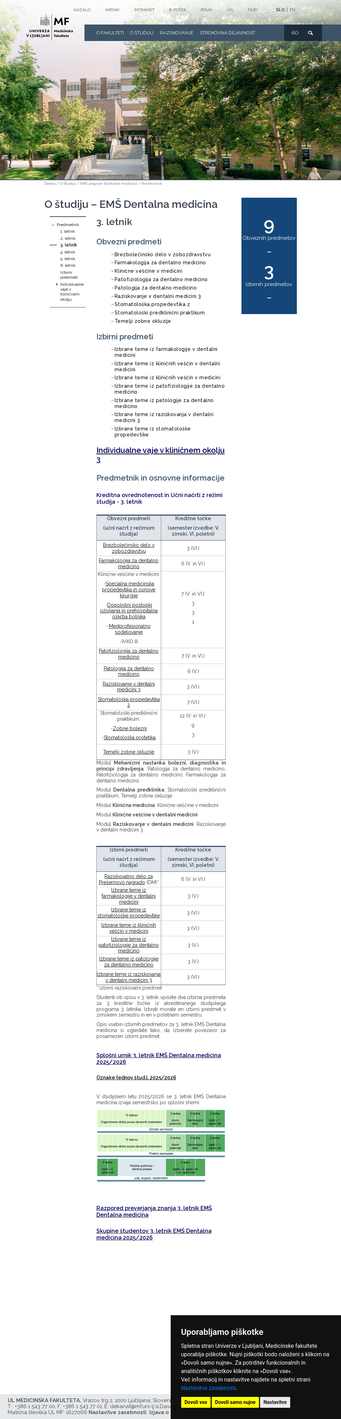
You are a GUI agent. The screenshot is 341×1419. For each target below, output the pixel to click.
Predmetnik (152, 183)
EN (292, 9)
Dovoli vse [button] (196, 1402)
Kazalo (82, 9)
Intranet (144, 9)
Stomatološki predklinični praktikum (160, 312)
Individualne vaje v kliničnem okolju (72, 292)
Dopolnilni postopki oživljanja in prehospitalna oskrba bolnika (129, 611)
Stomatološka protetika (130, 737)
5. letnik (67, 258)
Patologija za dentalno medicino (156, 288)
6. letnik (68, 265)
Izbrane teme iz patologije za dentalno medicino (128, 962)
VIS (230, 9)
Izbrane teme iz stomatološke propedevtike (128, 912)
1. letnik (67, 231)
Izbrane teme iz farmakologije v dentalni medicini (129, 896)
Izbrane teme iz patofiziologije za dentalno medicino (128, 945)
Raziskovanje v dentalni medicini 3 (158, 296)
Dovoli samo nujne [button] (235, 1402)
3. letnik (68, 245)
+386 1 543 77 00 (35, 1406)
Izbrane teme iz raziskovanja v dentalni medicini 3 (129, 977)
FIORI (253, 9)
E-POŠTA (177, 9)
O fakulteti (110, 32)
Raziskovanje (176, 32)
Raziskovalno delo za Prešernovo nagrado (126, 879)
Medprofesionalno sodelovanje (130, 629)
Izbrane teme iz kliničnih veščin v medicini (168, 377)
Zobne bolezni (130, 728)
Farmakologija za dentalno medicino (160, 262)
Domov (50, 183)
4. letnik (67, 252)
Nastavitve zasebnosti (208, 1388)
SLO (280, 9)
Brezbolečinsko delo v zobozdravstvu (163, 254)
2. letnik (68, 238)
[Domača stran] (49, 27)
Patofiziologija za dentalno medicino (161, 279)
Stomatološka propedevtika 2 (152, 304)
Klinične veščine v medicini (149, 271)
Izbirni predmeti (69, 275)
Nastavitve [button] (275, 1402)
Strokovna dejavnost (227, 32)
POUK (206, 9)
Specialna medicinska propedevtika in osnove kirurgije (128, 589)
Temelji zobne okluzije (143, 321)
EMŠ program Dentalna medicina (108, 183)
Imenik (112, 9)
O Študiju (142, 32)
